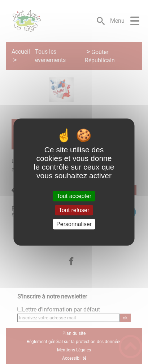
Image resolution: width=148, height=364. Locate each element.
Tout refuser (74, 210)
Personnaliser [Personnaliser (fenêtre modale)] (74, 224)
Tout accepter (74, 196)
